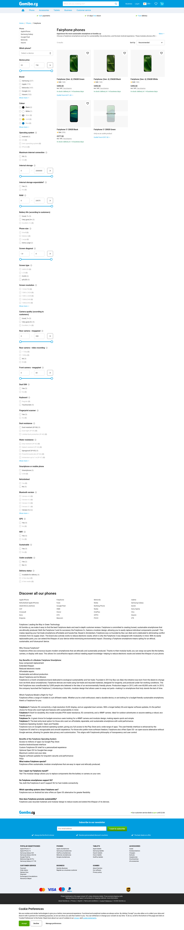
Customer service (84, 10)
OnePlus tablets (98, 857)
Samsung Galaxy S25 (27, 853)
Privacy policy (97, 872)
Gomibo (96, 865)
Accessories (44, 10)
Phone (31, 10)
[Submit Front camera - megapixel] (50, 373)
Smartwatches (133, 859)
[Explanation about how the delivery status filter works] (33, 571)
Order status (24, 870)
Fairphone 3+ (24, 718)
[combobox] (91, 3)
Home (21, 23)
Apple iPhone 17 (25, 849)
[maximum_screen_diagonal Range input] (39, 254)
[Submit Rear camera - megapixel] (50, 336)
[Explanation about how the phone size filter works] (30, 229)
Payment (23, 868)
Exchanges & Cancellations (28, 876)
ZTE (132, 618)
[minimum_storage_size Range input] (24, 171)
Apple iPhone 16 (25, 851)
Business (129, 4)
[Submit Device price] (50, 65)
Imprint (80, 901)
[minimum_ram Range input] (24, 200)
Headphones (133, 857)
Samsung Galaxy (27, 34)
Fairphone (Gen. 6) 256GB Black (107, 79)
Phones (60, 846)
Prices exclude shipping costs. (113, 896)
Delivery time (24, 872)
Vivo (132, 612)
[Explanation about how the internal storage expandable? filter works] (46, 182)
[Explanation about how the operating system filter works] (36, 133)
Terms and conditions (91, 901)
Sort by (132, 42)
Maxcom (60, 618)
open (155, 813)
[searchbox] (88, 3)
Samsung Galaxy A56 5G (28, 855)
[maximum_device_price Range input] (39, 65)
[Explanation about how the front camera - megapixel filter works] (43, 368)
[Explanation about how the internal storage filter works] (35, 165)
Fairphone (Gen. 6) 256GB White (144, 79)
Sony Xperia (135, 609)
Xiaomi (23, 43)
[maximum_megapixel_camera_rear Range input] (39, 336)
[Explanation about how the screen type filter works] (31, 265)
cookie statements (89, 918)
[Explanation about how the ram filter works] (25, 195)
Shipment (23, 874)
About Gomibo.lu (63, 901)
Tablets (57, 10)
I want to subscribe (117, 829)
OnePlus (97, 612)
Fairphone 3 (24, 721)
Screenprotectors (134, 851)
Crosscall (22, 612)
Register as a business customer (67, 870)
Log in (137, 4)
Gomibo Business (62, 868)
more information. (112, 898)
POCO (96, 618)
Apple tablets (97, 849)
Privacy (73, 901)
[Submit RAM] (50, 200)
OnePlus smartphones (64, 853)
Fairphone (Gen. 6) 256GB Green (70, 79)
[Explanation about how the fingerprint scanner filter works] (38, 410)
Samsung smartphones (64, 851)
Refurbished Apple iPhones (29, 603)
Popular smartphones (30, 846)
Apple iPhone (25, 31)
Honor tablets (97, 855)
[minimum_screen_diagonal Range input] (24, 254)
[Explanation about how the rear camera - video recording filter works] (47, 348)
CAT (20, 609)
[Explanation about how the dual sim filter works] (29, 384)
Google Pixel (25, 37)
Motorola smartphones (64, 855)
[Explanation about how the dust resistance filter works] (34, 423)
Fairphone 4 (24, 713)
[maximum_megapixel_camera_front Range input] (39, 373)
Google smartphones (63, 857)
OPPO (96, 615)
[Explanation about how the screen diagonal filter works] (35, 248)
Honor (59, 612)
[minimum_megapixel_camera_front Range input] (24, 373)
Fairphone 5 (24, 707)
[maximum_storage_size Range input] (39, 171)
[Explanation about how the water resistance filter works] (35, 440)
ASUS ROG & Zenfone (27, 606)
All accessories (134, 861)
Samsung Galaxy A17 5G (28, 861)
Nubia (96, 609)
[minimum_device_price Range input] (24, 65)
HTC (58, 615)
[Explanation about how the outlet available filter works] (34, 558)
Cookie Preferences (106, 901)
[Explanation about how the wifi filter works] (25, 532)
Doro (21, 615)
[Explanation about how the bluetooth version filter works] (36, 492)
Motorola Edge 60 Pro (27, 859)
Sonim (133, 606)
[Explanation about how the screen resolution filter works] (36, 285)
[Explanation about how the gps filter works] (25, 519)
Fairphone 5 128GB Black (67, 129)
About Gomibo (97, 868)
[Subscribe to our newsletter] (81, 828)
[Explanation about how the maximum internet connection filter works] (46, 152)
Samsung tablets (98, 851)
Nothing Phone (99, 606)
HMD (58, 609)
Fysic (58, 603)
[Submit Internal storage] (50, 171)
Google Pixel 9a (25, 857)
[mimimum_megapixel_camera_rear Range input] (24, 336)
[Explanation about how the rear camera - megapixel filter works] (42, 331)
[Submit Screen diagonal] (50, 254)
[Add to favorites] (87, 53)
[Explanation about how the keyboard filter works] (29, 397)
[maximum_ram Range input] (39, 200)
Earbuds (132, 855)
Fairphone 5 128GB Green (105, 129)
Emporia (22, 618)
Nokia (96, 603)
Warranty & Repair (26, 878)
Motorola (24, 40)
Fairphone (60, 600)
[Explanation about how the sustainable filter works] (31, 545)
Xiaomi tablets (97, 853)
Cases (131, 849)
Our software (97, 870)
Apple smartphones (63, 849)
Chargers (132, 853)
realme (133, 600)
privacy (76, 918)
